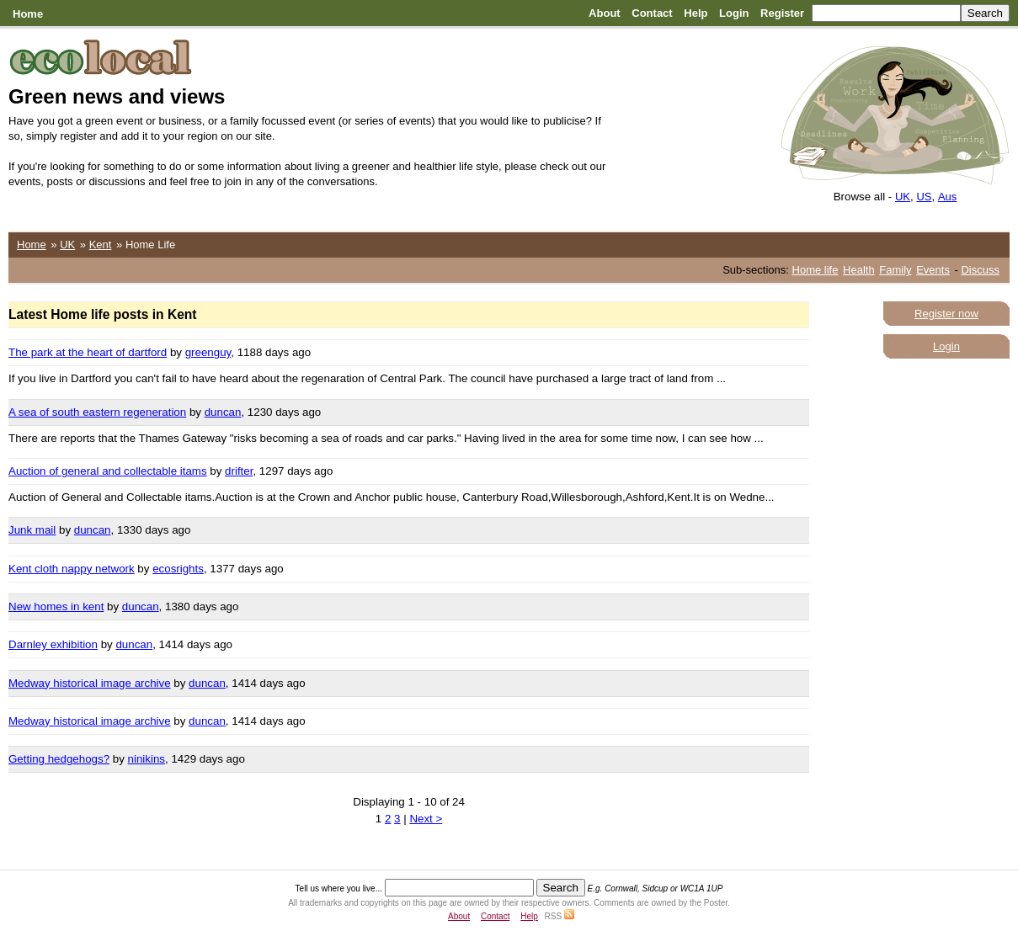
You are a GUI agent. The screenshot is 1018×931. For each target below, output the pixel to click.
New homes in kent (56, 606)
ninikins (146, 759)
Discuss (980, 269)
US (923, 196)
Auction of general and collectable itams (107, 471)
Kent (100, 244)
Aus (947, 196)
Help (695, 13)
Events (933, 269)
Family (895, 269)
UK (902, 196)
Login (734, 13)
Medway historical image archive (89, 683)
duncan (223, 412)
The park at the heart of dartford (87, 352)
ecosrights (178, 568)
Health (859, 269)
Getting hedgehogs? (58, 759)
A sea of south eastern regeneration (97, 412)
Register (782, 13)
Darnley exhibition (53, 644)
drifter (239, 471)
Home (28, 14)
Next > (425, 818)
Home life (815, 269)
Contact (652, 13)
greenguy (208, 352)
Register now (946, 313)
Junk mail (32, 530)
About (605, 13)
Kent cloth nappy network (71, 568)
